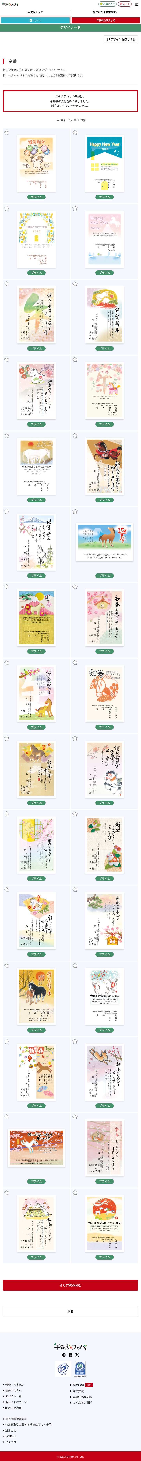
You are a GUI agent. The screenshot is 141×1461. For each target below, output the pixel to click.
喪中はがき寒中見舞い (105, 12)
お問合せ (10, 1436)
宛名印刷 (78, 1384)
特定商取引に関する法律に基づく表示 (28, 1424)
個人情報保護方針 (16, 1419)
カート (126, 4)
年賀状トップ (35, 12)
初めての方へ (13, 1390)
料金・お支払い (14, 1384)
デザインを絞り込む (123, 39)
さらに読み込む (70, 1285)
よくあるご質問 (82, 1402)
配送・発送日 (13, 1407)
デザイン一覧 (13, 1396)
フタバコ (10, 1441)
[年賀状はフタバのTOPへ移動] (10, 4)
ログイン (37, 20)
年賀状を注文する (106, 20)
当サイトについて (16, 1402)
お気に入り (109, 4)
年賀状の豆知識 (82, 1397)
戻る (70, 1311)
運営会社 (10, 1430)
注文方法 (78, 1391)
